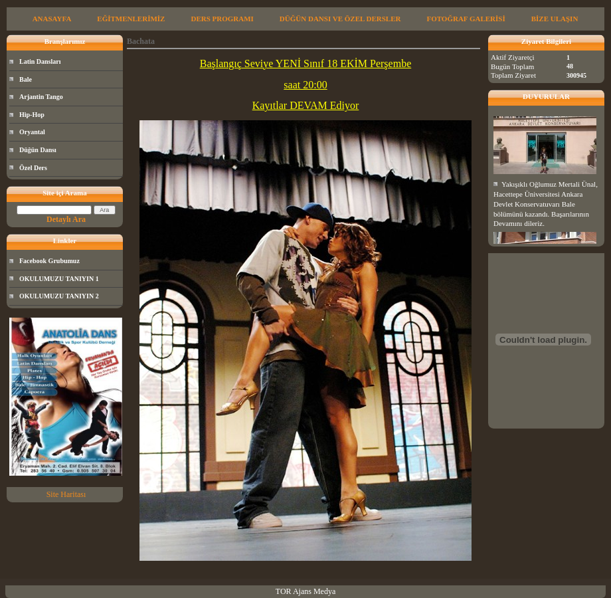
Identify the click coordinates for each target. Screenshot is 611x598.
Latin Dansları (40, 61)
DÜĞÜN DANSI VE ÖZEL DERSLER (340, 19)
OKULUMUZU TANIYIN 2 (59, 296)
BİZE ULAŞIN (554, 19)
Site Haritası (66, 494)
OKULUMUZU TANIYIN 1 (59, 278)
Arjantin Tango (41, 96)
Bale (25, 79)
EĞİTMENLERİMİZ (131, 19)
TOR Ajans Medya (305, 591)
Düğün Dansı (37, 149)
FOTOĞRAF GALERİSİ (465, 19)
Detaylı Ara (66, 219)
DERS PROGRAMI (222, 19)
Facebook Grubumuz (49, 260)
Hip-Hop (31, 114)
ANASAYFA (52, 19)
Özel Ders (33, 167)
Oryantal (32, 132)
